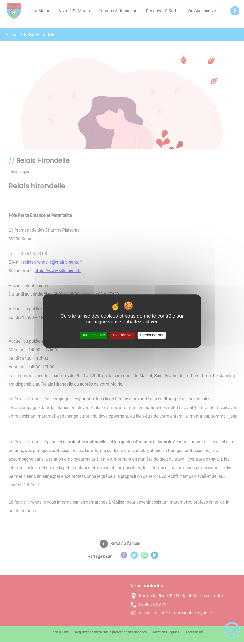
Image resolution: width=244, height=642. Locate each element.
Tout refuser (122, 335)
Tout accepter (93, 335)
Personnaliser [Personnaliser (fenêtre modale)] (151, 335)
